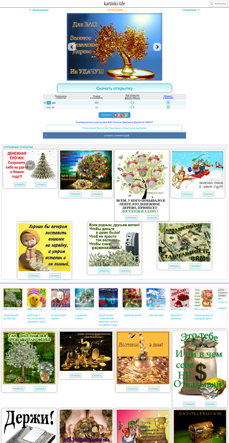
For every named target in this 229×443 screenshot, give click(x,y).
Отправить (114, 115)
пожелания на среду (94, 398)
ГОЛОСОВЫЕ (115, 9)
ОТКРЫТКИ (110, 380)
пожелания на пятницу (165, 392)
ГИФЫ (127, 380)
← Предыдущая (38, 9)
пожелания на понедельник (163, 398)
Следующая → (191, 9)
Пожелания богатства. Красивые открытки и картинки (114, 127)
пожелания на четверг (62, 398)
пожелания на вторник (126, 398)
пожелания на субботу (130, 392)
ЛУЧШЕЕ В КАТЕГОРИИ (85, 380)
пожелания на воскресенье (93, 392)
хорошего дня (71, 404)
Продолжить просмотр (114, 343)
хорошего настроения (113, 404)
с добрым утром (59, 392)
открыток (58, 380)
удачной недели (156, 404)
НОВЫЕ (142, 380)
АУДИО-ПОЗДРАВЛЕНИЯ (165, 380)
